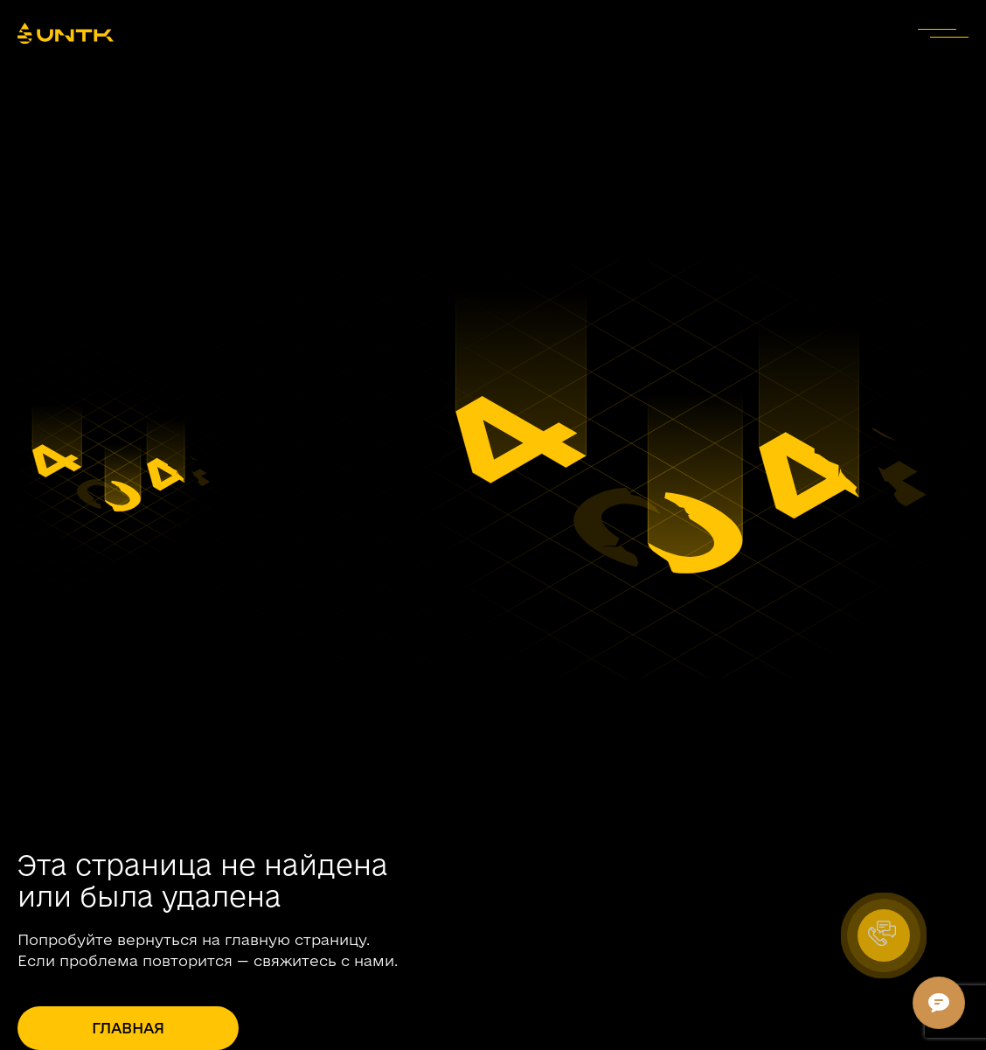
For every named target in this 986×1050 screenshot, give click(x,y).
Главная (128, 1027)
